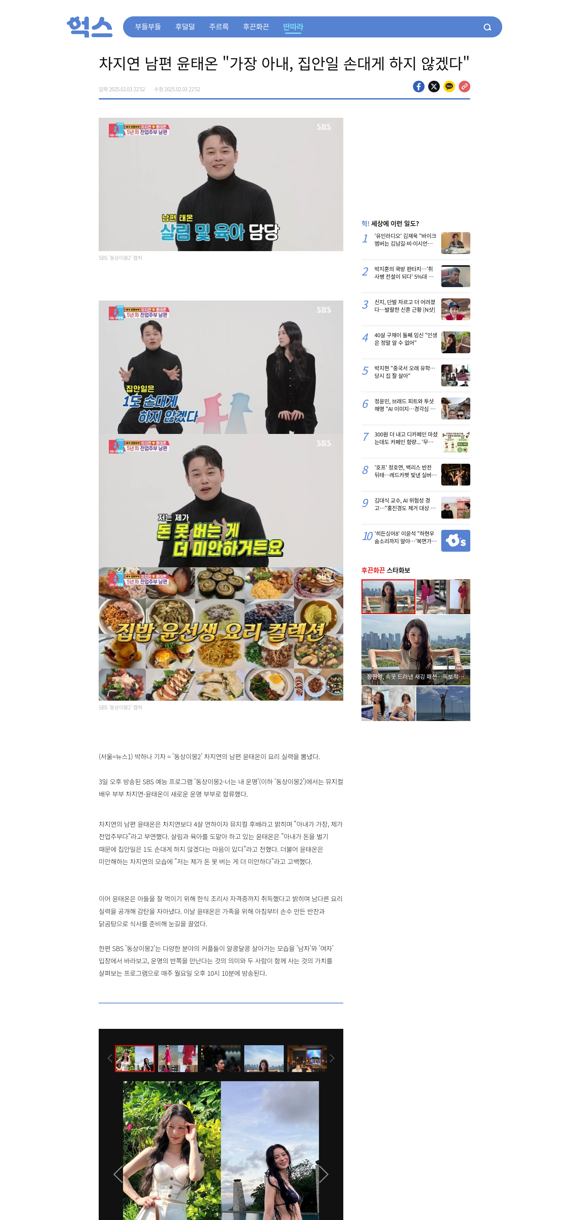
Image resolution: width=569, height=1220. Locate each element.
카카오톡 (449, 86)
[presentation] (108, 1058)
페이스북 (419, 86)
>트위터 (434, 86)
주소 (464, 86)
